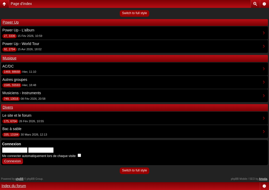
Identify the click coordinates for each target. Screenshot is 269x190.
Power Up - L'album (18, 30)
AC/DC (8, 66)
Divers (8, 107)
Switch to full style (134, 13)
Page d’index (21, 4)
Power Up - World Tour (20, 44)
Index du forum (14, 186)
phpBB (20, 178)
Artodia (263, 178)
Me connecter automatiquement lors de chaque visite (41, 156)
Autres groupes (14, 79)
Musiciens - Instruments (21, 93)
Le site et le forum (16, 115)
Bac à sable (11, 129)
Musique (9, 58)
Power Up (11, 22)
